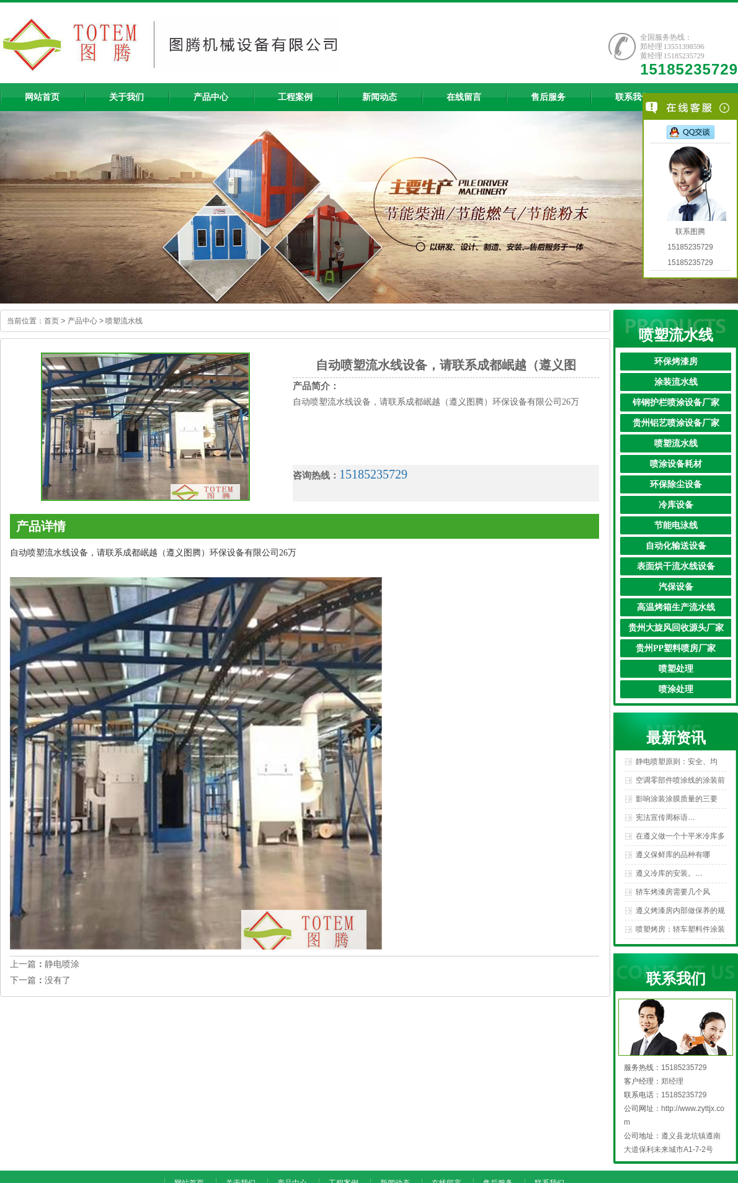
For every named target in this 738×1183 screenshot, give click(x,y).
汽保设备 (676, 587)
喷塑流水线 (124, 321)
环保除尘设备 (676, 484)
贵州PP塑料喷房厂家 (676, 648)
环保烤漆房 (676, 361)
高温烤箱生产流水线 (676, 607)
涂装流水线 (676, 382)
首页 (51, 321)
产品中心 (82, 321)
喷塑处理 (676, 668)
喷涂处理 (676, 689)
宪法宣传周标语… (665, 817)
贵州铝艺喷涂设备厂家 (676, 423)
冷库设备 (676, 505)
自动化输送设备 (676, 546)
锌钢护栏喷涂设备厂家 (676, 402)
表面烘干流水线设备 (676, 566)
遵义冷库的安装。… (669, 873)
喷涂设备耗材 (676, 464)
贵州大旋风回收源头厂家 (676, 627)
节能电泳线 (676, 525)
